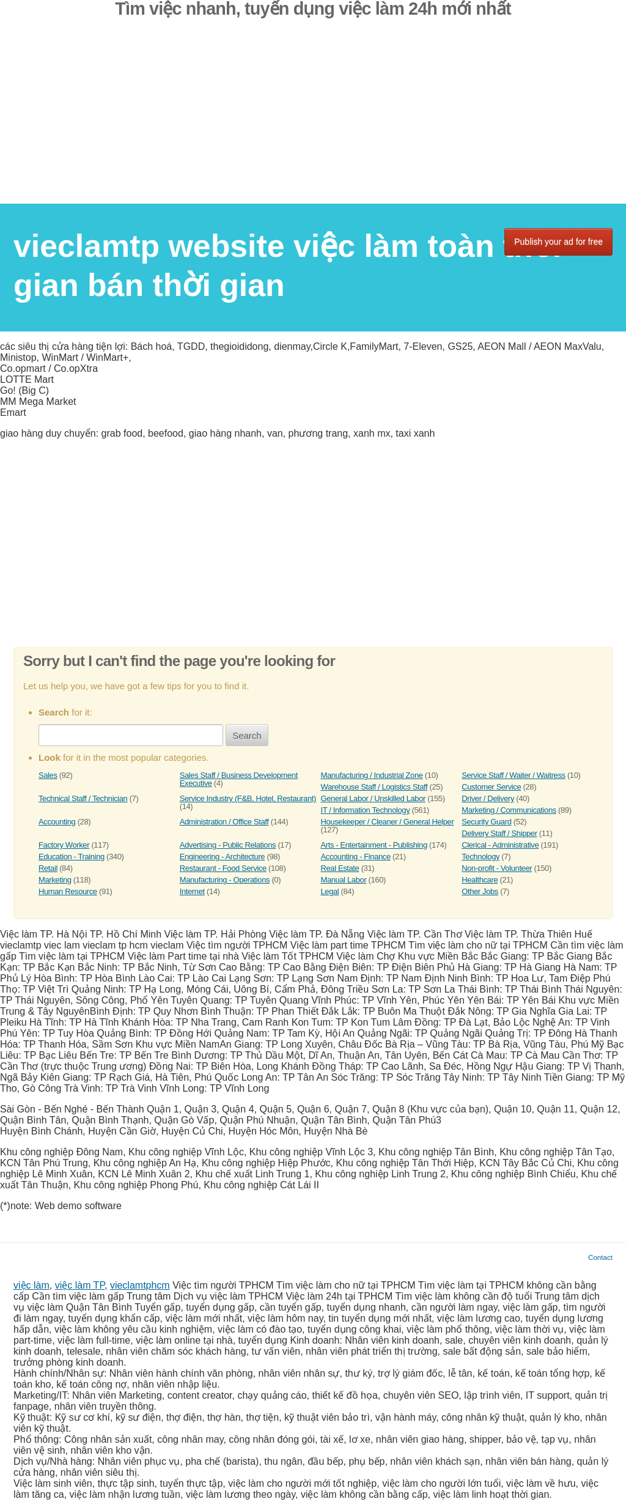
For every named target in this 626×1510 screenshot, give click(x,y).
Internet (192, 891)
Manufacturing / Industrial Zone (372, 775)
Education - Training (72, 856)
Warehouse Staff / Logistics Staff (374, 786)
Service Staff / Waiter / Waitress (513, 775)
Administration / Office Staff (224, 821)
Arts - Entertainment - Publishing (374, 844)
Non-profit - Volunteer (497, 868)
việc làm (31, 1285)
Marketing (55, 879)
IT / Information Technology (365, 810)
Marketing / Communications (509, 810)
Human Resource (68, 891)
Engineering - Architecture (222, 856)
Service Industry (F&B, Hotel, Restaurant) (248, 798)
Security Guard (486, 821)
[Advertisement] (313, 118)
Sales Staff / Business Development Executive (239, 779)
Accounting (57, 821)
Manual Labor (344, 879)
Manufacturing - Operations (225, 879)
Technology (480, 856)
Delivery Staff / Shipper (499, 833)
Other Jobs (480, 891)
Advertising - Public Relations (228, 844)
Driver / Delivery (488, 798)
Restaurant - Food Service (223, 868)
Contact (600, 1257)
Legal (330, 891)
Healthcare (480, 879)
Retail (48, 868)
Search (247, 735)
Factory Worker (64, 844)
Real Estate (340, 868)
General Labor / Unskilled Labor (373, 798)
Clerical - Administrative (500, 844)
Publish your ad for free (558, 241)
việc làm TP (80, 1285)
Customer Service (491, 786)
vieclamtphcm (140, 1285)
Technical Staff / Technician (83, 798)
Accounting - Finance (356, 856)
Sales (48, 775)
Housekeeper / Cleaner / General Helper (387, 821)
